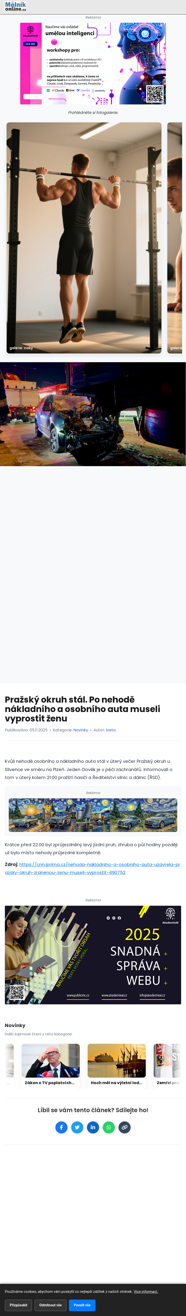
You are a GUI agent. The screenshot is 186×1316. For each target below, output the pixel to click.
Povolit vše (82, 1305)
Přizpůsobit (18, 1305)
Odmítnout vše (50, 1305)
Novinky (80, 730)
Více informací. (146, 1291)
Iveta (111, 730)
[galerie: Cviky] (84, 237)
